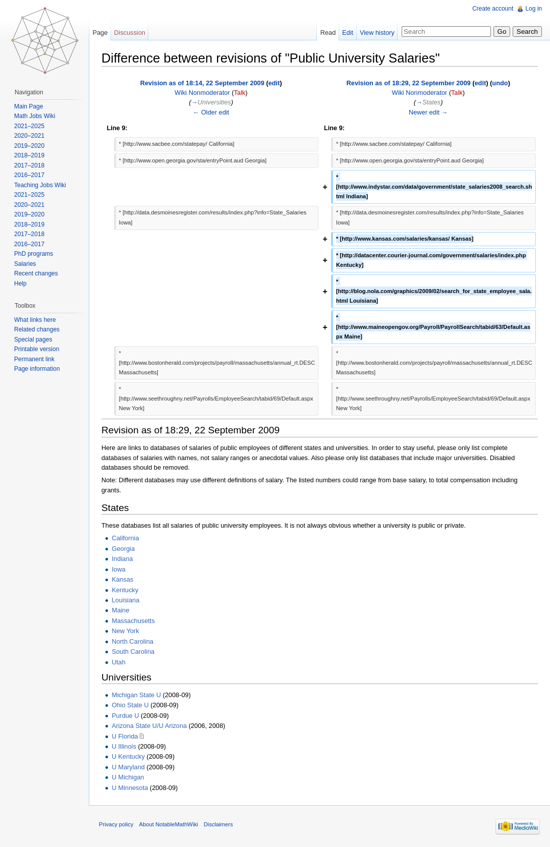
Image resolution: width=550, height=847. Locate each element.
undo (500, 83)
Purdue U (125, 715)
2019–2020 (29, 145)
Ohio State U (130, 705)
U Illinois (124, 746)
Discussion (129, 32)
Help (20, 283)
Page (99, 32)
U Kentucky (128, 756)
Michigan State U (136, 695)
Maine (120, 610)
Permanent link (34, 359)
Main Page (28, 106)
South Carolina (133, 651)
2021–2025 (29, 126)
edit (274, 83)
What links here (35, 319)
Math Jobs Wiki (34, 116)
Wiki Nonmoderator (202, 92)
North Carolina (132, 641)
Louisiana (125, 600)
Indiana (122, 558)
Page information (37, 368)
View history (377, 32)
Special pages (33, 339)
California (125, 538)
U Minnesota (130, 788)
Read (328, 32)
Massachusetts (133, 621)
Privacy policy (116, 824)
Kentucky (125, 590)
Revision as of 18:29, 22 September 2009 (409, 83)
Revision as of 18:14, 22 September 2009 (202, 83)
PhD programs (33, 253)
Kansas (122, 579)
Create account (492, 8)
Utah (118, 662)
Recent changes (36, 273)
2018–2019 (29, 155)
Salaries (25, 263)
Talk (239, 92)
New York (125, 631)
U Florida (125, 736)
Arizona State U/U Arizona (149, 725)
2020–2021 (29, 135)
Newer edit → (428, 112)
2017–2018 (29, 165)
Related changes (37, 329)
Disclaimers (218, 824)
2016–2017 (29, 175)
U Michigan (128, 777)
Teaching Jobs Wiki (40, 185)
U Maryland (128, 767)
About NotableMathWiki (168, 824)
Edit (347, 32)
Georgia (123, 548)
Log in (533, 8)
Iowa (118, 569)
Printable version (36, 349)
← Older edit (211, 112)
